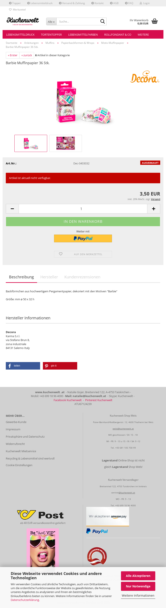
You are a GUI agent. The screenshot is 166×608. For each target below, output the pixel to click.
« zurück (26, 55)
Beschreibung (21, 276)
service (115, 492)
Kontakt (97, 3)
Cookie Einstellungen (19, 465)
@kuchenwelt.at (127, 492)
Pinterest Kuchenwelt (98, 400)
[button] (12, 209)
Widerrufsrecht (15, 444)
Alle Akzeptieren (138, 576)
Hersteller (49, 276)
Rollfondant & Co (117, 34)
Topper (15, 3)
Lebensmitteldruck (40, 3)
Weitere (143, 34)
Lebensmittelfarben (83, 34)
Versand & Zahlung (72, 3)
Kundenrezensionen (82, 276)
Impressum (13, 429)
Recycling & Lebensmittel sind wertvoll (30, 458)
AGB (114, 3)
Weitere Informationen (138, 595)
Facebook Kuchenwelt (68, 400)
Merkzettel (17, 9)
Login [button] (145, 3)
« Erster (12, 55)
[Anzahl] (83, 209)
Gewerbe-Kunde (16, 422)
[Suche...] (51, 21)
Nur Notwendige (138, 586)
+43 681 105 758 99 (125, 447)
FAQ (129, 3)
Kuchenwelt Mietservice (21, 451)
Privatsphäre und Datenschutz (25, 436)
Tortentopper (51, 34)
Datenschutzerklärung (25, 600)
